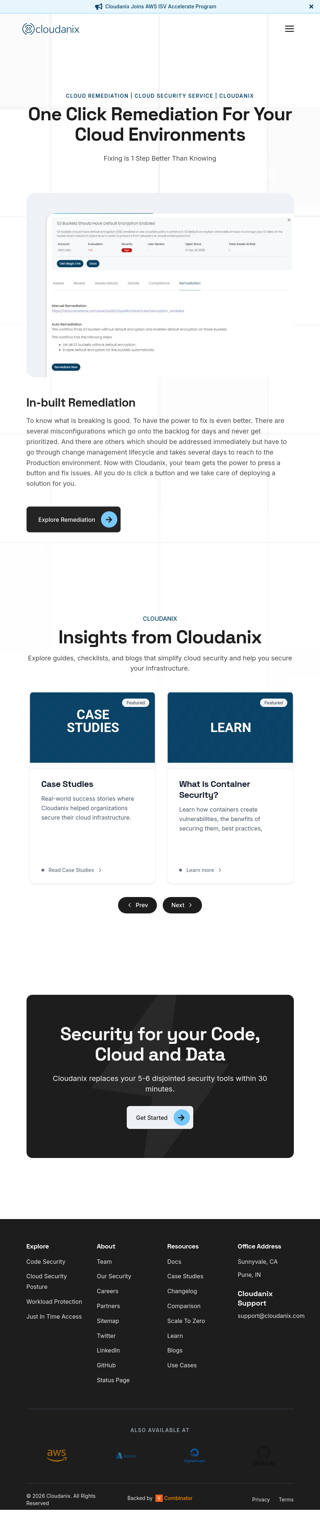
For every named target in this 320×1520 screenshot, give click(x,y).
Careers (108, 1296)
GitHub (106, 1371)
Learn (175, 1341)
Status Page (113, 1385)
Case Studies (185, 1282)
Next (182, 906)
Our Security (114, 1282)
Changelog (182, 1296)
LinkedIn (108, 1356)
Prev (137, 906)
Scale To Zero (186, 1326)
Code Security (46, 1267)
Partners (108, 1311)
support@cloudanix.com (271, 1321)
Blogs (175, 1356)
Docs (174, 1267)
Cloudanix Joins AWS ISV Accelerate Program (160, 6)
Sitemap (108, 1326)
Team (104, 1267)
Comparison (184, 1311)
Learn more (205, 872)
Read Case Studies (72, 872)
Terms (286, 1505)
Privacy (261, 1505)
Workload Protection (54, 1307)
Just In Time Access (54, 1322)
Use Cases (182, 1371)
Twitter (106, 1341)
